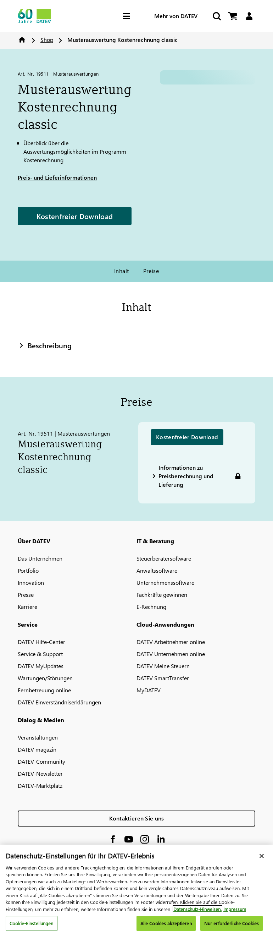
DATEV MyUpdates (40, 666)
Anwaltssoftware (156, 570)
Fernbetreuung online (44, 690)
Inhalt (121, 270)
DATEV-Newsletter (40, 773)
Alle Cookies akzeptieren (166, 923)
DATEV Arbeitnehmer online (170, 641)
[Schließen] (261, 856)
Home (22, 40)
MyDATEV (148, 690)
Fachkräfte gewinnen (161, 594)
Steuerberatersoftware (163, 558)
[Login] (249, 16)
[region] (136, 891)
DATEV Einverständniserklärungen (59, 702)
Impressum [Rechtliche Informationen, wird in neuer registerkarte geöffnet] (234, 909)
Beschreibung (45, 345)
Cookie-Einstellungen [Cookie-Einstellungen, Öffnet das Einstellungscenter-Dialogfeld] (32, 923)
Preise (151, 270)
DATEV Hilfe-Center (41, 641)
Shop (46, 39)
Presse (26, 594)
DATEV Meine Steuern (163, 666)
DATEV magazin (37, 749)
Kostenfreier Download (75, 216)
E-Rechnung (151, 606)
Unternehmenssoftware (165, 582)
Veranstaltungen (38, 737)
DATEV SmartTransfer (162, 678)
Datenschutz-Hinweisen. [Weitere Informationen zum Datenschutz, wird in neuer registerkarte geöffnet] (197, 909)
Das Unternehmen (40, 558)
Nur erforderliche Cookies (231, 923)
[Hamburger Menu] (132, 16)
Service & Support (40, 654)
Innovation (31, 582)
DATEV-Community (41, 761)
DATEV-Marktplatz (40, 785)
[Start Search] (216, 16)
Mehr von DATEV (175, 16)
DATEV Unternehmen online (170, 654)
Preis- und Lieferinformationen (57, 177)
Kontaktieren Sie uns (136, 818)
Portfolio (28, 570)
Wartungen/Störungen (45, 678)
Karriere (27, 606)
